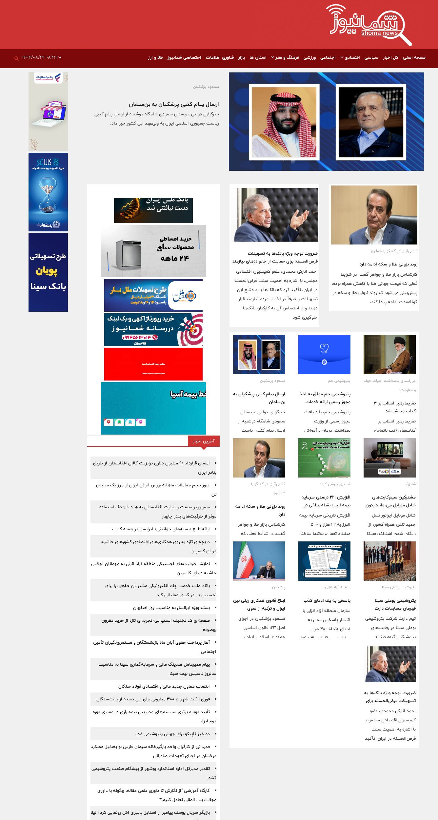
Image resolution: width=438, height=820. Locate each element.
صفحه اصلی (414, 57)
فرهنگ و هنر (285, 57)
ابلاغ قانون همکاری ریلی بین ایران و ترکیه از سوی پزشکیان (259, 608)
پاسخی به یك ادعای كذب (327, 600)
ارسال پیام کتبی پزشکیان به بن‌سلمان (174, 104)
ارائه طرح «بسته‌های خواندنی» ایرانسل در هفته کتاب (161, 529)
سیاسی (371, 57)
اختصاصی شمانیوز (184, 57)
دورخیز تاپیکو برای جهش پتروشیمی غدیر (172, 734)
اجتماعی (328, 57)
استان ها (258, 57)
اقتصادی (350, 57)
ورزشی (310, 57)
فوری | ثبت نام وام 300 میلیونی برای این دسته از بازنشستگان (153, 699)
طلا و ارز (155, 57)
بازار (241, 57)
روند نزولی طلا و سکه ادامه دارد (388, 264)
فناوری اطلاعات (220, 57)
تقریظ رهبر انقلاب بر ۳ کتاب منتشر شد (395, 407)
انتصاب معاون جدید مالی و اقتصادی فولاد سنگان (164, 686)
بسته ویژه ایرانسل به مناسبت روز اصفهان (171, 608)
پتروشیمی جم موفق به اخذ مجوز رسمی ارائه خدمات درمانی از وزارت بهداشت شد (325, 402)
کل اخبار (390, 57)
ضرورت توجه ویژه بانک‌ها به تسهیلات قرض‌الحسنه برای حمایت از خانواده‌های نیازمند (275, 257)
